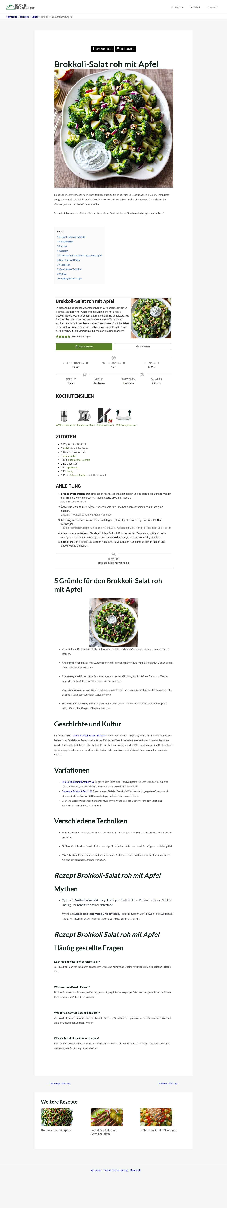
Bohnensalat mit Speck (57, 1130)
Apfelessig (73, 466)
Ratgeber (197, 6)
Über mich (213, 6)
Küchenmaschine (87, 424)
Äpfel (66, 447)
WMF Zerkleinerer (66, 424)
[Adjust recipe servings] (123, 382)
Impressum (94, 1169)
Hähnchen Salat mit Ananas (159, 1130)
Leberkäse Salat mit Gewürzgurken (105, 1131)
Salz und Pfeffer (78, 474)
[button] (57, 337)
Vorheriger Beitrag (59, 1082)
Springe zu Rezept (101, 48)
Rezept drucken (127, 48)
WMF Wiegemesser (129, 424)
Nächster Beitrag (169, 1082)
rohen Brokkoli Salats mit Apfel (90, 734)
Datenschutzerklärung (114, 1169)
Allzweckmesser (107, 424)
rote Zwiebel (70, 455)
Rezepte (180, 6)
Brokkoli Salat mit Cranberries (78, 780)
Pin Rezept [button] (142, 347)
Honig (70, 470)
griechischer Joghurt (79, 459)
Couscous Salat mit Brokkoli (77, 790)
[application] (185, 6)
